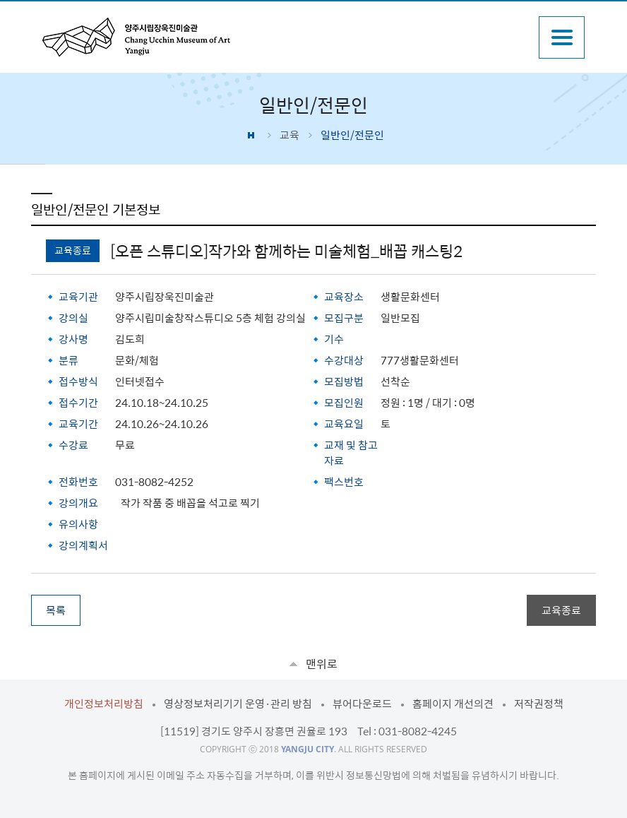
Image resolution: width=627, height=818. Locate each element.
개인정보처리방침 (103, 703)
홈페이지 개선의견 (453, 703)
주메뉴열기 (562, 37)
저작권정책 (538, 703)
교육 (289, 135)
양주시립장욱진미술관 (136, 37)
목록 (56, 610)
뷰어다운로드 (362, 703)
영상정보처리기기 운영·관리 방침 (238, 703)
